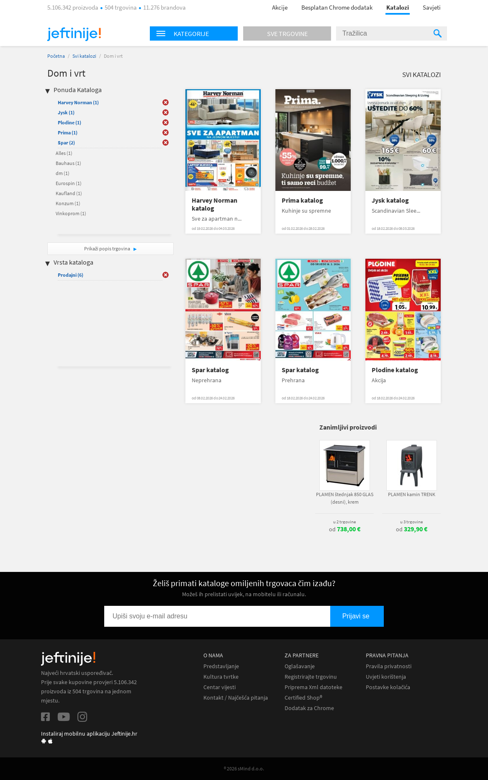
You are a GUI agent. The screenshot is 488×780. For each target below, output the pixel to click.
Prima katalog (302, 200)
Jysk (66, 112)
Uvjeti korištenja (386, 676)
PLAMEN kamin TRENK (411, 494)
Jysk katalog (390, 200)
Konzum (68, 203)
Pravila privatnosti (388, 666)
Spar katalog (210, 370)
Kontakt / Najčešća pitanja (235, 697)
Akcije (280, 7)
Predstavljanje (221, 666)
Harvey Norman (78, 102)
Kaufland (69, 193)
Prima (67, 132)
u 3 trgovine (411, 522)
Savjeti (432, 7)
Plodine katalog (395, 370)
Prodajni (70, 275)
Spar (66, 142)
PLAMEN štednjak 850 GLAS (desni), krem (344, 498)
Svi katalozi (84, 56)
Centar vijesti (219, 687)
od (344, 529)
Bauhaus (68, 163)
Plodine (69, 122)
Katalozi (397, 7)
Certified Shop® (303, 697)
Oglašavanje (300, 666)
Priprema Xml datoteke (313, 687)
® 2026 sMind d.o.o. (244, 768)
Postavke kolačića (388, 687)
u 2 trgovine (344, 522)
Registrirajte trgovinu (311, 676)
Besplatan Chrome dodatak (336, 7)
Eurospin (69, 183)
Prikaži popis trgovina (107, 248)
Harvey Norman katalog (214, 204)
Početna (56, 56)
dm (62, 173)
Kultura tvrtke (221, 676)
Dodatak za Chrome (309, 708)
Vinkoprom (71, 213)
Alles (64, 153)
